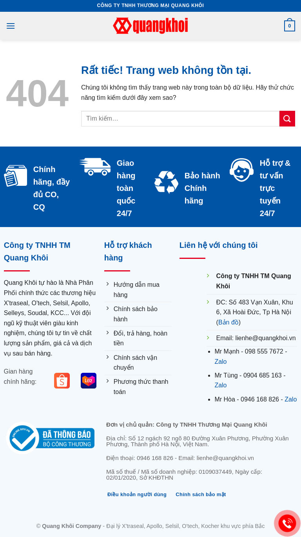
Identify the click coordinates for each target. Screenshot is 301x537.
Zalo (220, 361)
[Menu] (10, 25)
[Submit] (287, 118)
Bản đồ (228, 322)
